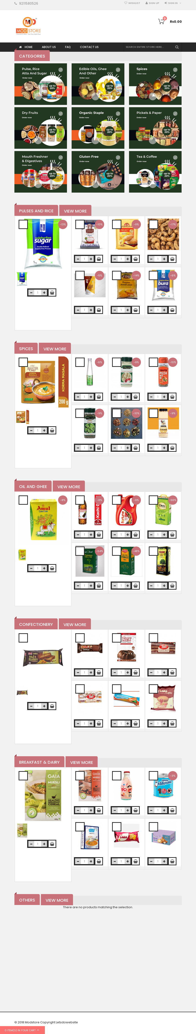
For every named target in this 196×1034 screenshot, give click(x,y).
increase (44, 292)
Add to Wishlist (23, 224)
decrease (31, 292)
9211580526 (28, 3)
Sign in (173, 3)
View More (75, 211)
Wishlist (134, 3)
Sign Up (154, 3)
